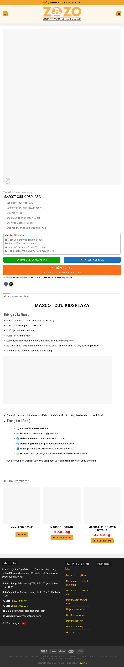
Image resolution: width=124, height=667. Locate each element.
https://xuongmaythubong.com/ (58, 443)
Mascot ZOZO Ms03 (21, 527)
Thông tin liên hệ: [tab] (21, 296)
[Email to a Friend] (11, 284)
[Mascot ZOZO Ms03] (21, 505)
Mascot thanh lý (74, 626)
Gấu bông (55, 415)
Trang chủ (8, 192)
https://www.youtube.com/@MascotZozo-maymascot (58, 453)
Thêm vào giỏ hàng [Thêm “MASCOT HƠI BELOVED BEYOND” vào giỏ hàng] (102, 541)
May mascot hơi (74, 621)
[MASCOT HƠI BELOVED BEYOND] (102, 505)
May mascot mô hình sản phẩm (77, 583)
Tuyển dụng (73, 657)
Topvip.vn (82, 663)
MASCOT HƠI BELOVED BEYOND (102, 529)
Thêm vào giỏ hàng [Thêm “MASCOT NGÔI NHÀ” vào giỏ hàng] (62, 538)
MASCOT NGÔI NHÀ (62, 527)
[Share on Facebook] (6, 284)
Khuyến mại (60, 657)
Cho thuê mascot (75, 615)
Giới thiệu (24, 657)
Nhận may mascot (24, 192)
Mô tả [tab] (6, 296)
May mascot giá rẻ (76, 575)
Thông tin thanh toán (51, 659)
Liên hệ (84, 657)
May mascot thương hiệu (45, 278)
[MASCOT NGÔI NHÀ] (61, 505)
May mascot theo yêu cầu (23, 278)
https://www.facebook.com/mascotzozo (51, 448)
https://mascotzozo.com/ (52, 438)
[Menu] (5, 13)
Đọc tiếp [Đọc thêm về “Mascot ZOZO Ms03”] (22, 534)
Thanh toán (47, 657)
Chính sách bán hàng (74, 659)
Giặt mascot (72, 632)
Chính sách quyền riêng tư (102, 657)
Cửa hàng (35, 657)
